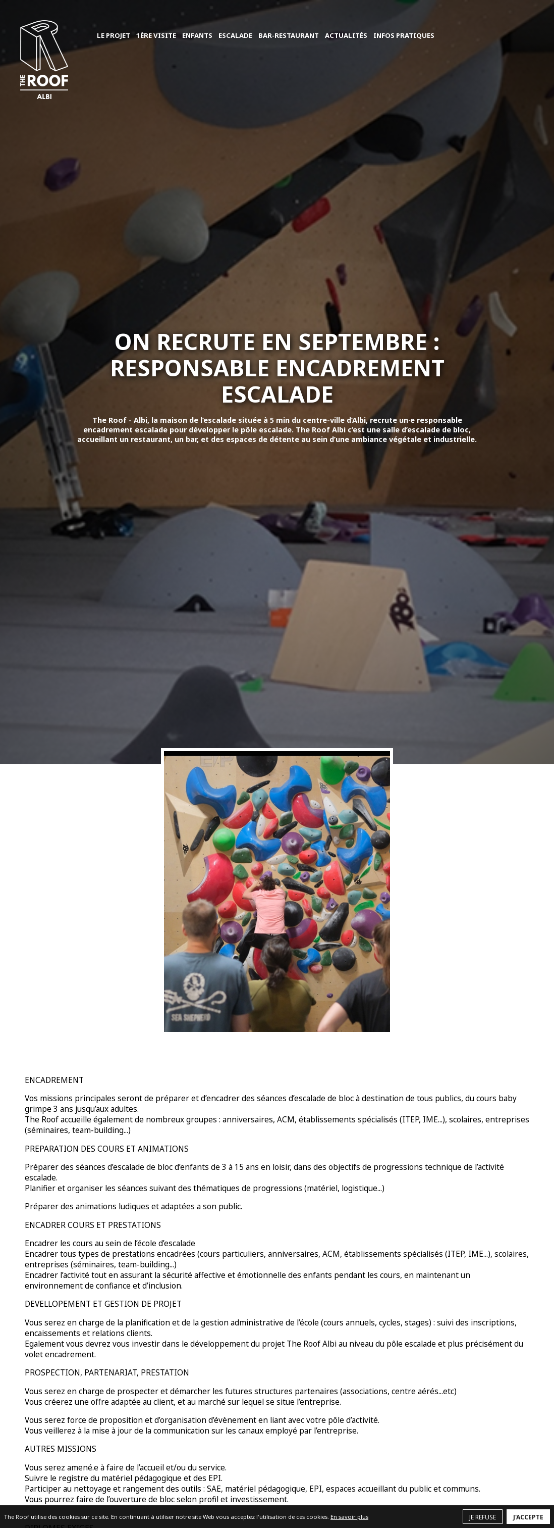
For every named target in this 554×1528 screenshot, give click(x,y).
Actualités (346, 35)
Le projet (113, 35)
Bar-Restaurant (288, 35)
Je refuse (482, 1517)
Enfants (197, 35)
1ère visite (156, 35)
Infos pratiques (403, 35)
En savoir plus (349, 1516)
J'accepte (528, 1517)
